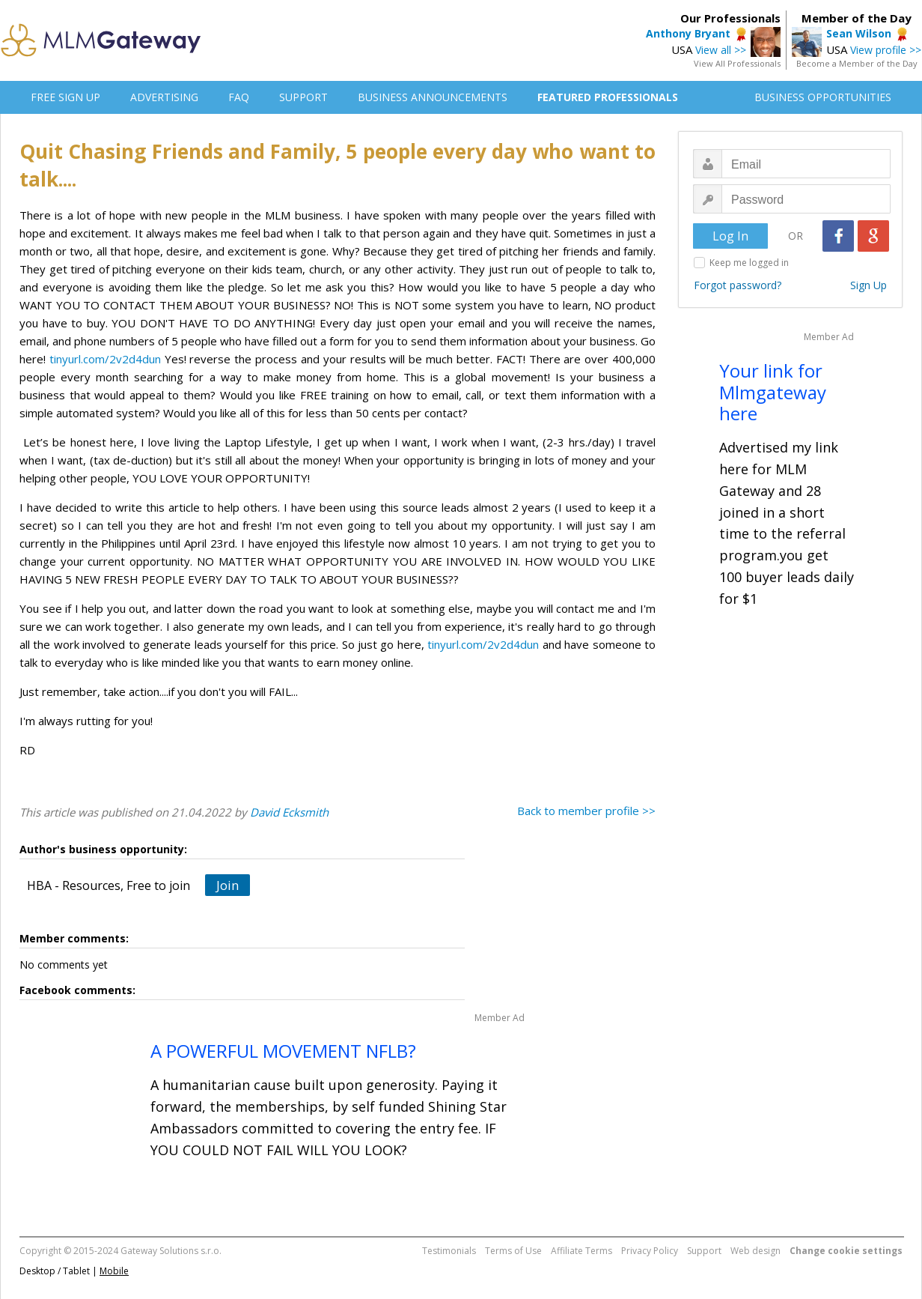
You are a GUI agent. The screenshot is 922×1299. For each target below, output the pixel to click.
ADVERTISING (164, 97)
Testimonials (449, 1250)
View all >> (720, 50)
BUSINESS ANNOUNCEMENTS (432, 97)
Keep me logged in (749, 262)
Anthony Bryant (688, 33)
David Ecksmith (289, 812)
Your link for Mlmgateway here (772, 392)
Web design (755, 1250)
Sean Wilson (858, 33)
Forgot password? (737, 285)
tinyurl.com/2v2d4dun (105, 358)
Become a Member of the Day (857, 63)
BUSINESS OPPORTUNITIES (822, 97)
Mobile (114, 1271)
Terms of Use (513, 1250)
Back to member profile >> (586, 810)
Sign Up (868, 285)
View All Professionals (737, 63)
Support (704, 1250)
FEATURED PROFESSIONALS (607, 97)
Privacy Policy (649, 1250)
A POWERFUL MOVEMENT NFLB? (283, 1050)
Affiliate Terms (581, 1250)
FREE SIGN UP (65, 97)
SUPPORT (303, 97)
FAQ (238, 97)
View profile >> (885, 50)
